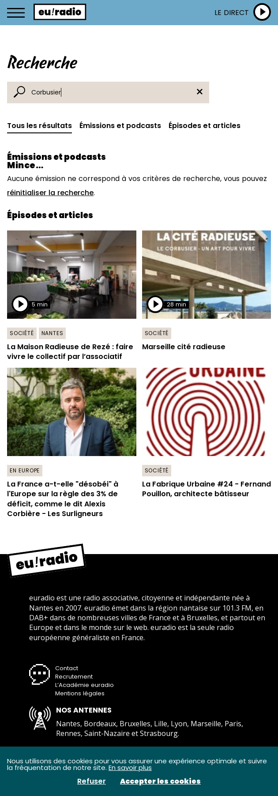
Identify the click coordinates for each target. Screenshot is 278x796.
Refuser (91, 781)
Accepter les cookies (160, 781)
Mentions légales (80, 693)
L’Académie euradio (84, 685)
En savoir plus (130, 767)
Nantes (52, 333)
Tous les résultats (39, 126)
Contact (66, 668)
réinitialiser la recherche (50, 193)
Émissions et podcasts (120, 126)
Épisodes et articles (204, 126)
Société (22, 333)
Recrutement (74, 676)
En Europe (25, 470)
